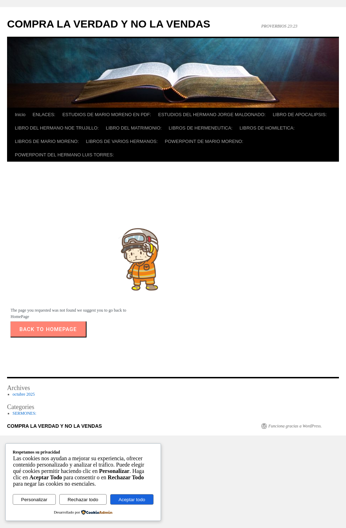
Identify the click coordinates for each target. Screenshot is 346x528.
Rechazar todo (82, 499)
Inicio (20, 114)
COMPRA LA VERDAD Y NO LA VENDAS (108, 24)
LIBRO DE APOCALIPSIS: (300, 114)
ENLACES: (43, 114)
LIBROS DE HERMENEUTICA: (201, 128)
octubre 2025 (24, 395)
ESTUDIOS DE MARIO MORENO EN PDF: (106, 114)
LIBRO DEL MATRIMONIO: (134, 128)
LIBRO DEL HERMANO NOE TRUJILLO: (57, 128)
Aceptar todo (132, 499)
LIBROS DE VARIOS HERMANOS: (121, 141)
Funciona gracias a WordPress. (295, 427)
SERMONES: (24, 414)
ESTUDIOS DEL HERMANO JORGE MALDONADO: (212, 114)
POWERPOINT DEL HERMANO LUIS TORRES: (64, 154)
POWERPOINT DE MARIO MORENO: (204, 141)
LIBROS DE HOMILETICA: (266, 128)
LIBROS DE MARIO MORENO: (47, 141)
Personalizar (34, 499)
